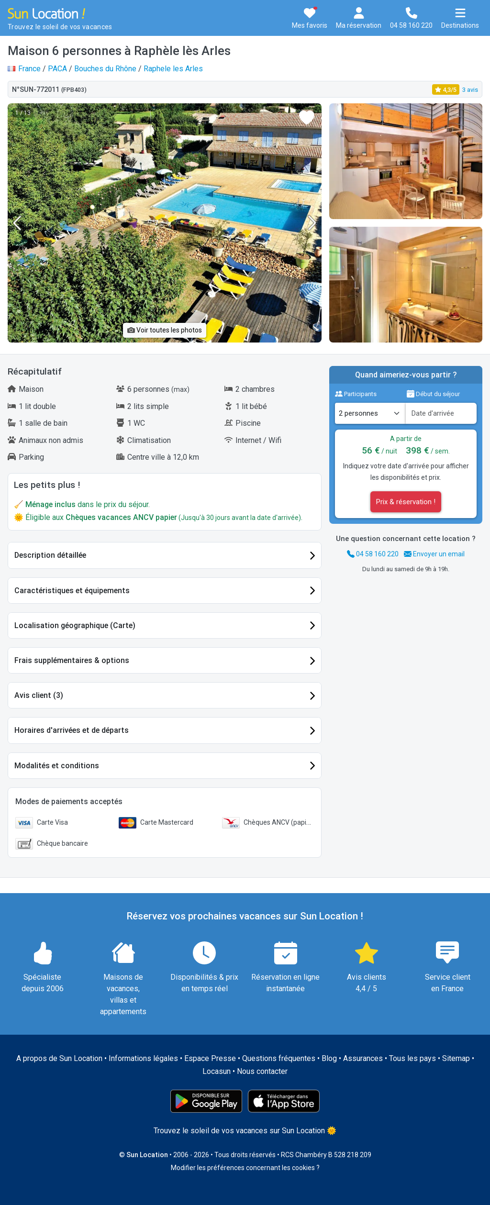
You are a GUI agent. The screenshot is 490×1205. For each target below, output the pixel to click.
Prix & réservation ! (405, 501)
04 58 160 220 (373, 554)
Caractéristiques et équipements (72, 590)
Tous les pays (412, 1058)
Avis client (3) (38, 695)
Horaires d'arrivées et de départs (71, 730)
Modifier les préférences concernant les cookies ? (245, 1168)
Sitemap (456, 1058)
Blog (329, 1058)
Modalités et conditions (56, 765)
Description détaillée (50, 555)
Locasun (216, 1071)
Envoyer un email (434, 554)
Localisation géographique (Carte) (74, 625)
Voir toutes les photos (164, 330)
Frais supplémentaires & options (71, 660)
